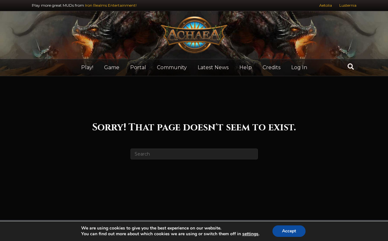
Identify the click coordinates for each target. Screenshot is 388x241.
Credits (271, 67)
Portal (138, 67)
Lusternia (347, 5)
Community (172, 67)
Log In (299, 67)
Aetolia (325, 5)
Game (111, 67)
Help (245, 67)
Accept (289, 231)
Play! (87, 67)
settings (250, 234)
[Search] (350, 66)
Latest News (213, 67)
